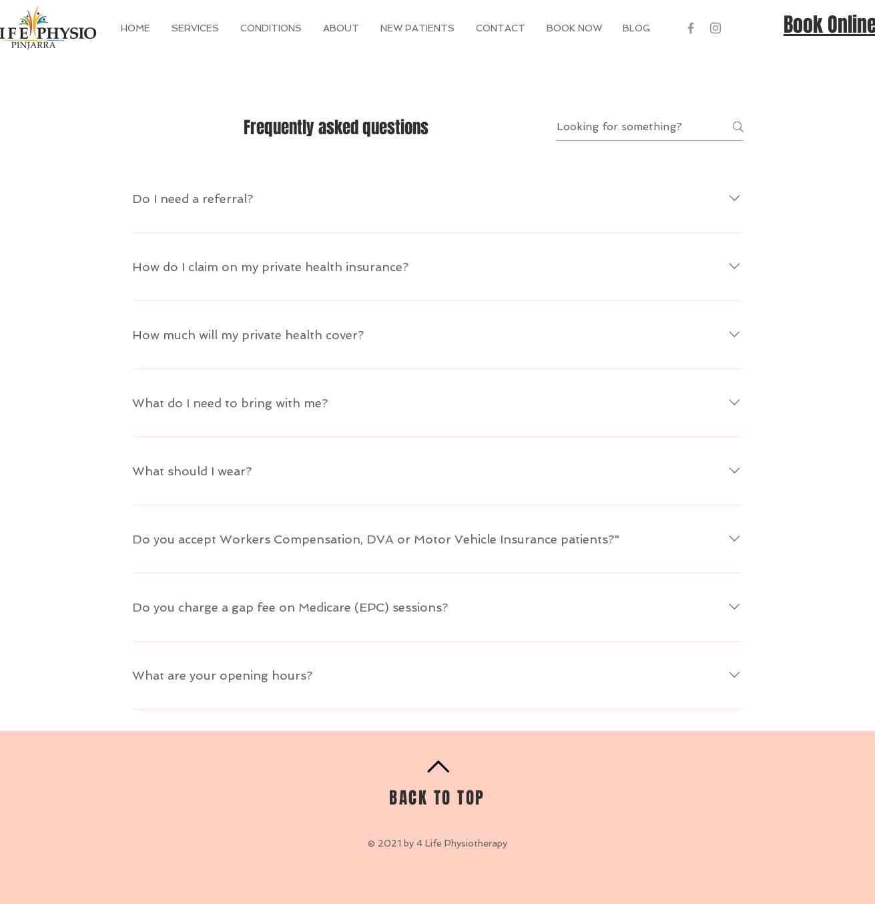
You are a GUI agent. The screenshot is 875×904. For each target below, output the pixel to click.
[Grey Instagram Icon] (715, 28)
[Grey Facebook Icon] (690, 28)
